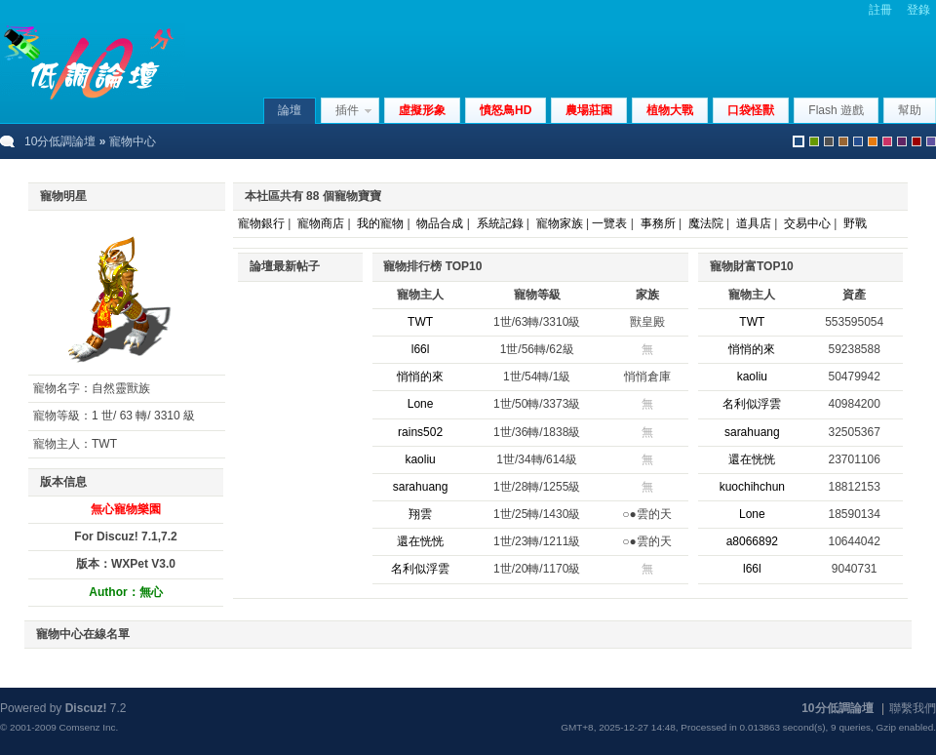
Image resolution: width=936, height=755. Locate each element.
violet (931, 141)
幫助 (909, 110)
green (814, 141)
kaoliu (420, 459)
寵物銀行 (261, 223)
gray (829, 141)
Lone (421, 404)
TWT (420, 322)
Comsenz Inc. (88, 727)
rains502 (420, 432)
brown (843, 141)
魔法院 (705, 223)
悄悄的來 (420, 376)
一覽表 (609, 223)
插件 (347, 110)
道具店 (753, 223)
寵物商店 (320, 223)
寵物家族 (559, 223)
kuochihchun (752, 487)
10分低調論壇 (60, 141)
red (916, 141)
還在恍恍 (420, 541)
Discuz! (86, 708)
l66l (420, 349)
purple (902, 141)
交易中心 (807, 223)
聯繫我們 (912, 708)
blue (858, 141)
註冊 (880, 10)
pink (887, 141)
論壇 (289, 110)
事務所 (658, 223)
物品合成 (439, 223)
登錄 (918, 10)
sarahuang (420, 487)
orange (873, 141)
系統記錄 (500, 223)
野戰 (855, 223)
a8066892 (752, 541)
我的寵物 (380, 223)
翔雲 (420, 514)
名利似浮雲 (420, 569)
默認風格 (798, 141)
